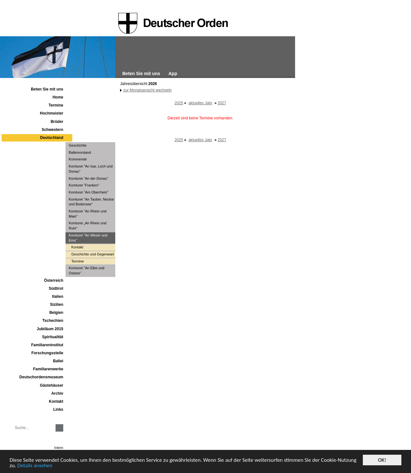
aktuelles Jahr (200, 103)
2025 (179, 103)
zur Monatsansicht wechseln (147, 90)
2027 (222, 103)
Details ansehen (34, 465)
